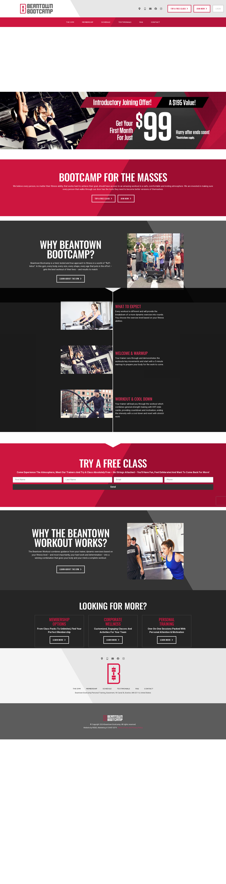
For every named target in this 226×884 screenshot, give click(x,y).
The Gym (70, 22)
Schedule (105, 22)
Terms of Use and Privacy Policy (130, 728)
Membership (87, 22)
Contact (155, 22)
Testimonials (124, 22)
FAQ (141, 22)
